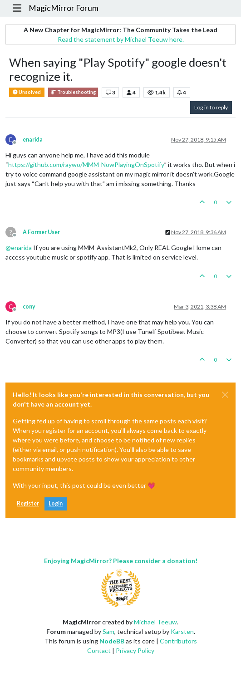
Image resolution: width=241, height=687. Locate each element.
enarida (33, 139)
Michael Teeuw (155, 622)
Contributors (178, 641)
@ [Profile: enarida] (18, 247)
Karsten (182, 631)
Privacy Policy (135, 650)
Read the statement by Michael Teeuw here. (121, 39)
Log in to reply (211, 107)
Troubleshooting (73, 92)
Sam (108, 631)
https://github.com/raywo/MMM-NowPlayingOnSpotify (86, 164)
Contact (99, 650)
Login (56, 503)
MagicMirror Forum (63, 8)
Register (28, 503)
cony (29, 306)
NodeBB (111, 641)
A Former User (41, 232)
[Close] (225, 395)
